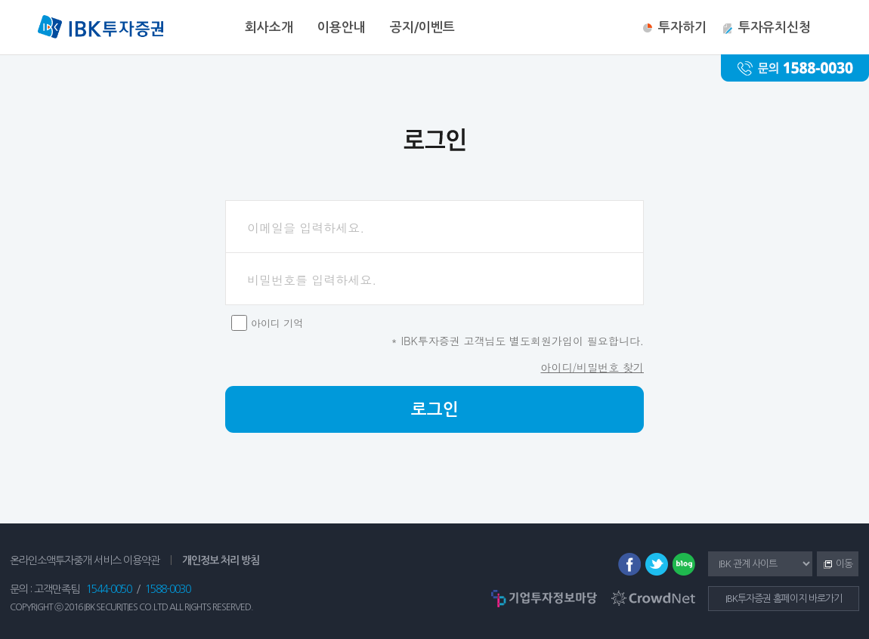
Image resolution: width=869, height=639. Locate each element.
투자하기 (682, 27)
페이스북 (629, 564)
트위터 (656, 564)
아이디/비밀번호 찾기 (592, 367)
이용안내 (341, 27)
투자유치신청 (774, 27)
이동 (834, 565)
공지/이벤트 (422, 27)
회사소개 (269, 27)
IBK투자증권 (100, 28)
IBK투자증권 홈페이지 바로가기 (783, 599)
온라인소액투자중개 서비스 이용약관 (84, 560)
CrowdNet (653, 598)
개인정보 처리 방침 (220, 560)
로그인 (435, 409)
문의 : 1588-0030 (795, 68)
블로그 (684, 564)
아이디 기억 (277, 323)
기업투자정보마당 (544, 598)
